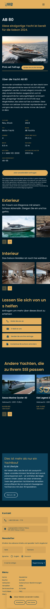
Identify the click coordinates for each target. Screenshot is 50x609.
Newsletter (23, 577)
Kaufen (5, 580)
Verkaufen (6, 583)
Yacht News (6, 591)
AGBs (21, 586)
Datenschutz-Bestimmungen (30, 583)
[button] (10, 242)
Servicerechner (8, 588)
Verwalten (6, 586)
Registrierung (39, 563)
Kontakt (22, 580)
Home (4, 577)
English (16, 556)
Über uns (5, 594)
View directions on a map (25, 529)
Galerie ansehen (39, 60)
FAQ (20, 591)
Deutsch (28, 556)
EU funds (22, 588)
